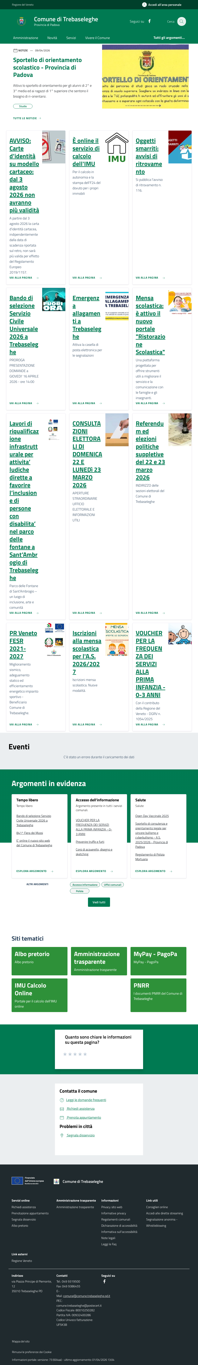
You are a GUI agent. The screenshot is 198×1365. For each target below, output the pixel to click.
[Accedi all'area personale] (163, 4)
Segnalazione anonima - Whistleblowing (162, 1222)
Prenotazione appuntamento (30, 1213)
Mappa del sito (21, 1341)
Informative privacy (113, 1213)
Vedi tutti (99, 902)
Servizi (71, 37)
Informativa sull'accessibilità (119, 1231)
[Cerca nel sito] (181, 21)
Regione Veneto (22, 1260)
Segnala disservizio (24, 1219)
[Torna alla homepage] (80, 1181)
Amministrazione (25, 37)
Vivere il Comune (97, 37)
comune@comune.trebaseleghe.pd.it (86, 1296)
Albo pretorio (20, 1225)
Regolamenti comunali (115, 1219)
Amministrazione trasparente (75, 1207)
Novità (52, 37)
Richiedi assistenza (24, 1207)
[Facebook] (147, 21)
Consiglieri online (157, 1207)
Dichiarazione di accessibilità (119, 1225)
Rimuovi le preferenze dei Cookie (32, 1352)
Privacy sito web (111, 1207)
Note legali (108, 1238)
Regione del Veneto (22, 5)
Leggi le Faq (108, 1244)
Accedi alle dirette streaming (164, 1213)
